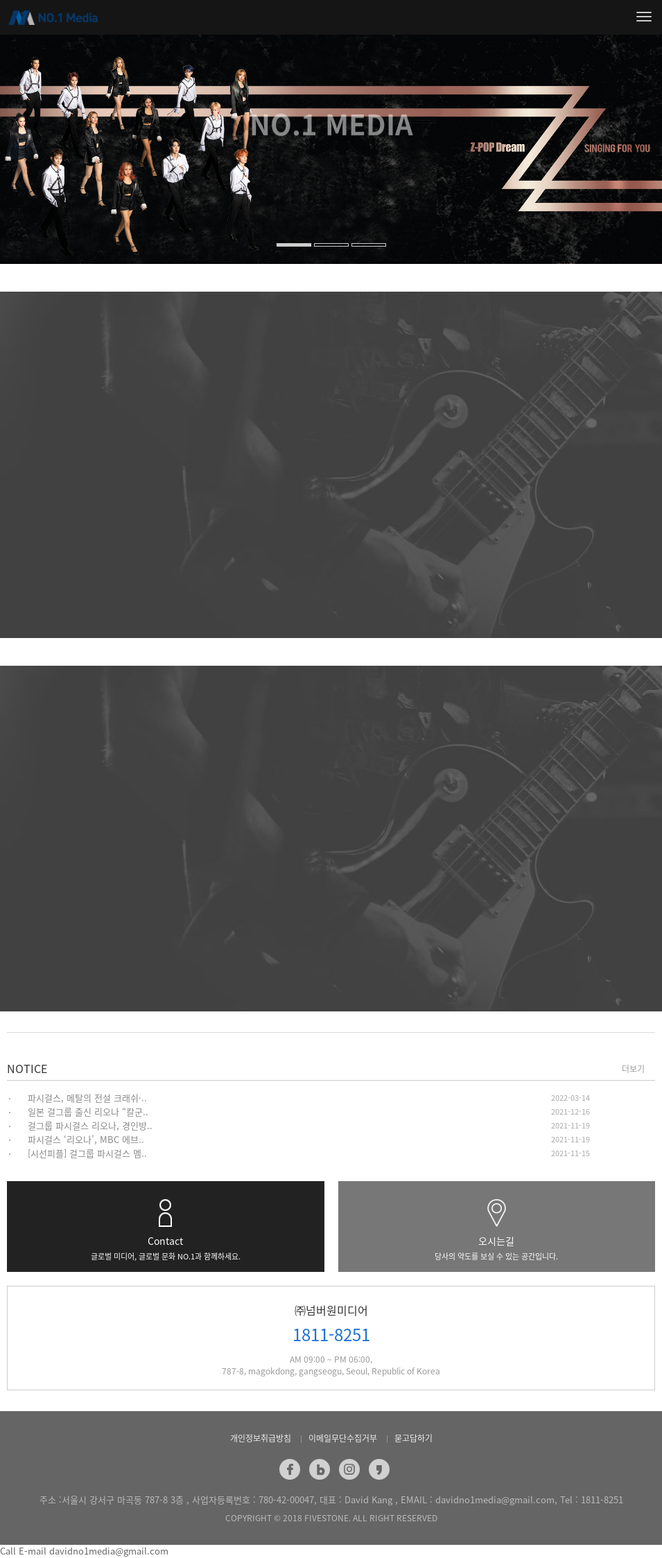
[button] (20, 194)
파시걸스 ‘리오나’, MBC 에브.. (86, 1139)
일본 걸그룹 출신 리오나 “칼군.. (88, 1111)
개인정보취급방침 (260, 1438)
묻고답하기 (413, 1438)
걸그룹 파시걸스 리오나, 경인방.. (90, 1125)
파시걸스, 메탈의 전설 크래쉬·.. (87, 1097)
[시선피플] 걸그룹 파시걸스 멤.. (87, 1153)
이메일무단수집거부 (342, 1438)
